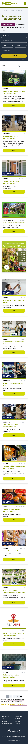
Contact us (18, 719)
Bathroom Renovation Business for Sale (11, 676)
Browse (4, 719)
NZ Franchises (22, 736)
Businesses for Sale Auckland (15, 700)
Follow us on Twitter (14, 730)
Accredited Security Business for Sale (13, 301)
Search (14, 55)
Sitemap (17, 721)
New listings (5, 716)
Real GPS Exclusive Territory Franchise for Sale (13, 634)
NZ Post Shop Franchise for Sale (13, 384)
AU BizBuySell (5, 736)
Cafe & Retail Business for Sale (14, 223)
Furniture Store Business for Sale (13, 343)
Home (5, 10)
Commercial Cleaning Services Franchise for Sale (14, 92)
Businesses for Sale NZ (14, 3)
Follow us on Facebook (9, 730)
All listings (4, 721)
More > (14, 105)
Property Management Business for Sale (11, 182)
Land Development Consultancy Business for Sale (14, 591)
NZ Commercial (13, 736)
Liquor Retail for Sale (11, 551)
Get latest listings (7, 723)
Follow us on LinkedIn (19, 730)
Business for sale (12, 10)
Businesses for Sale (18, 704)
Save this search (8, 24)
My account (18, 716)
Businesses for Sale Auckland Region (11, 701)
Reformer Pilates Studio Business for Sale (12, 137)
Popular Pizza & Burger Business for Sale (11, 510)
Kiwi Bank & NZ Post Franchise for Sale (10, 426)
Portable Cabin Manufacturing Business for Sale (14, 467)
